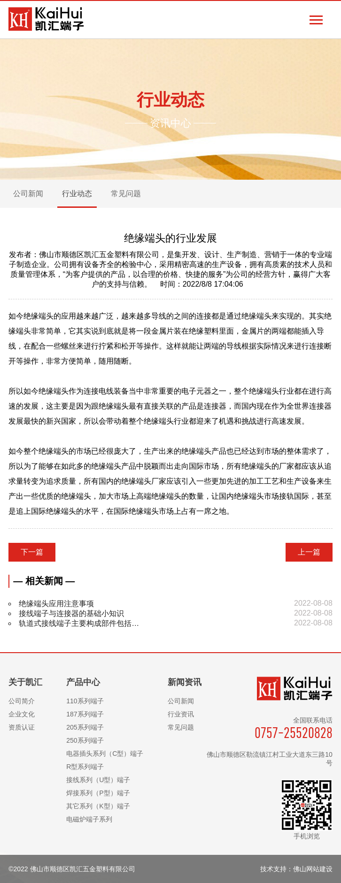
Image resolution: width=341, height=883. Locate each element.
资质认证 (21, 727)
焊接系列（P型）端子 (98, 793)
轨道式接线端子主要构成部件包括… (79, 623)
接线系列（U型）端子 (98, 780)
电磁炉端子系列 (89, 819)
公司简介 (21, 701)
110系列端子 (84, 701)
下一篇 (32, 552)
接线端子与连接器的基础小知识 (71, 613)
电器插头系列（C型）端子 (104, 753)
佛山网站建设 (313, 869)
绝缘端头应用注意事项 (56, 604)
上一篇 (309, 552)
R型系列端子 (85, 766)
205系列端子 (84, 727)
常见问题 (181, 727)
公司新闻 (181, 701)
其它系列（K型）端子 (98, 806)
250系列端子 (84, 740)
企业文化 (21, 714)
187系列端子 (84, 714)
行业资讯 (181, 714)
